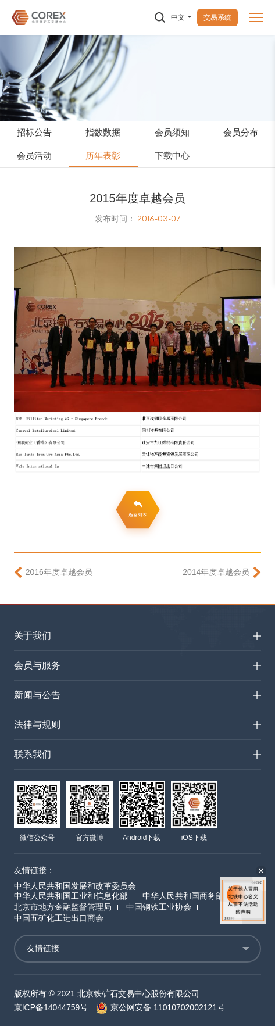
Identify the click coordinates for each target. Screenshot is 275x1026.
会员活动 (34, 155)
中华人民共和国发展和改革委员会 (75, 886)
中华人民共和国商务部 (183, 895)
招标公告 (34, 132)
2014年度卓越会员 (216, 572)
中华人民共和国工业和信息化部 (71, 895)
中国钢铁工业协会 (158, 906)
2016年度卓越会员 (59, 572)
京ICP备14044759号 (51, 1007)
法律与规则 (37, 725)
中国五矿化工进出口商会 (58, 918)
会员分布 (240, 132)
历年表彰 (102, 155)
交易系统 (217, 17)
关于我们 (32, 636)
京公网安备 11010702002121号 (160, 1007)
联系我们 (32, 754)
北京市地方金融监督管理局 (63, 906)
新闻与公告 (37, 695)
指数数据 (102, 132)
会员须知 (172, 132)
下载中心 (172, 155)
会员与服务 (37, 665)
